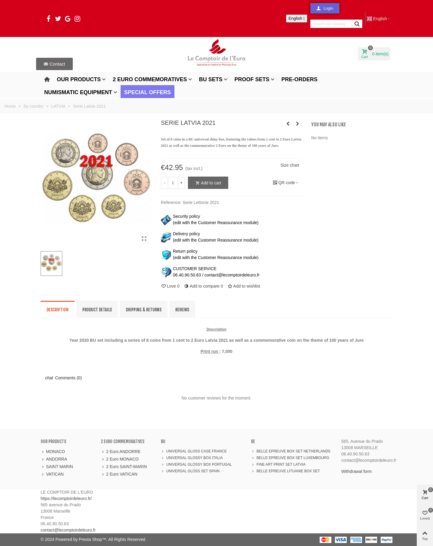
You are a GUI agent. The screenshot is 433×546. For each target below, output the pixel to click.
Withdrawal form (356, 471)
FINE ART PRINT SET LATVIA (278, 464)
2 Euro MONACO (120, 459)
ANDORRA (54, 459)
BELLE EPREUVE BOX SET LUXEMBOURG (290, 458)
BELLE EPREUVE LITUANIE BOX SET (285, 471)
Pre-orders (299, 79)
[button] (324, 8)
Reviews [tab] (182, 309)
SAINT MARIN (57, 467)
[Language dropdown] (296, 18)
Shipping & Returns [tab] (143, 309)
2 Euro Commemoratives (150, 79)
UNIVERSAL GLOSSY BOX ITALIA (192, 458)
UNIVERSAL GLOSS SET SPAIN (190, 471)
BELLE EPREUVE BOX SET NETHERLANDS (290, 451)
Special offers (147, 92)
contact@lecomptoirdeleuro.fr (68, 530)
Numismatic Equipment (78, 92)
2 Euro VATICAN (119, 474)
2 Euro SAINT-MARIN (124, 467)
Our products (79, 79)
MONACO (53, 452)
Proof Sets (252, 79)
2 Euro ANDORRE (120, 452)
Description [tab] (58, 309)
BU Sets (211, 79)
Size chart (290, 165)
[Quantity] (173, 183)
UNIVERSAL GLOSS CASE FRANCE (194, 451)
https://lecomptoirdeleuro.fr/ (66, 498)
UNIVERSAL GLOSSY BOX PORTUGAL (196, 464)
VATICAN (52, 474)
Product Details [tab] (97, 309)
